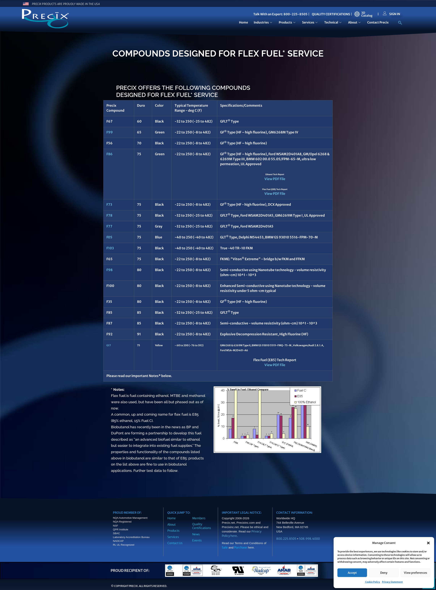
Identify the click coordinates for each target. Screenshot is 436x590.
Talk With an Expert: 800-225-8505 (280, 14)
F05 (109, 237)
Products (287, 22)
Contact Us (174, 543)
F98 (109, 270)
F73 (109, 204)
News (196, 534)
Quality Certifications (201, 526)
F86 (109, 154)
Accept (352, 573)
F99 (109, 132)
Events (197, 540)
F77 (109, 226)
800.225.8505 (286, 538)
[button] (428, 543)
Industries (263, 22)
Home (243, 22)
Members (198, 518)
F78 (109, 215)
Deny (383, 573)
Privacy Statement (392, 581)
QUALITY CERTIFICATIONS (331, 14)
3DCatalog (366, 14)
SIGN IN (394, 14)
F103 (110, 248)
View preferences (415, 573)
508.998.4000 (309, 538)
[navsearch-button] (398, 23)
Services (310, 22)
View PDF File (274, 179)
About (354, 22)
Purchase (240, 547)
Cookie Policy (372, 581)
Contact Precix (378, 22)
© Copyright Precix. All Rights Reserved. (139, 586)
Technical (333, 22)
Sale (225, 547)
